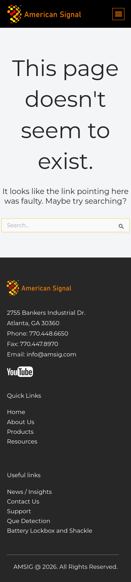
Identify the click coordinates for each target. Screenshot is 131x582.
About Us (20, 422)
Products (20, 431)
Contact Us (23, 501)
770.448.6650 (48, 333)
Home (16, 411)
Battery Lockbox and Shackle (49, 530)
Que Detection (28, 520)
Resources (22, 441)
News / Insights (29, 491)
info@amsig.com (52, 354)
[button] (118, 14)
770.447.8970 (38, 343)
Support (19, 511)
